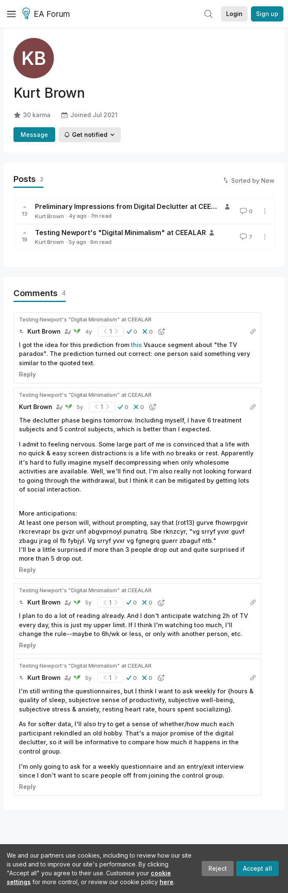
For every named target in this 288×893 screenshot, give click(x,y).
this (136, 344)
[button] (132, 331)
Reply (27, 374)
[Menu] (11, 14)
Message (34, 134)
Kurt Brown (49, 216)
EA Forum (47, 14)
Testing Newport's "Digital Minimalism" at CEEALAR (120, 232)
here (166, 881)
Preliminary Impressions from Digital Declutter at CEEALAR (132, 206)
